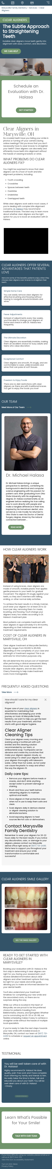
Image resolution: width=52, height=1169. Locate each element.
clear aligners (30, 708)
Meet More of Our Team (16, 407)
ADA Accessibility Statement (21, 1159)
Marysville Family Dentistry (14, 7)
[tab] (26, 701)
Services (33, 7)
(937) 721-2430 (38, 845)
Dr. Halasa (18, 209)
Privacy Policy (7, 1166)
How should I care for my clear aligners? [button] (21, 701)
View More (10, 692)
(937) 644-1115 (16, 1157)
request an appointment (35, 1036)
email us (44, 1155)
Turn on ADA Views (10, 1164)
